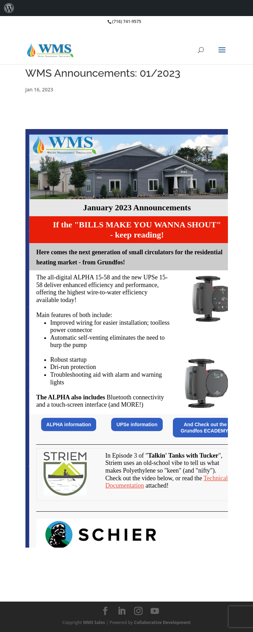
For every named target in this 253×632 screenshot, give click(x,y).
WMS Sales (94, 622)
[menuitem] (9, 8)
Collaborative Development (162, 622)
